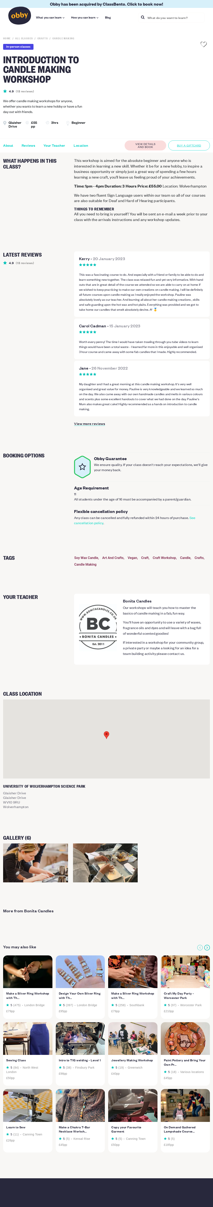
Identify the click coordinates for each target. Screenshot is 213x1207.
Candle (185, 558)
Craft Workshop (164, 558)
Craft (145, 558)
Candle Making (85, 564)
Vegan (132, 558)
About (8, 145)
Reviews (28, 145)
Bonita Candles (137, 601)
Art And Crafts (113, 558)
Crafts (199, 558)
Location (81, 145)
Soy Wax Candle (86, 558)
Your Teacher (54, 145)
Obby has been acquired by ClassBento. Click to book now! (106, 4)
